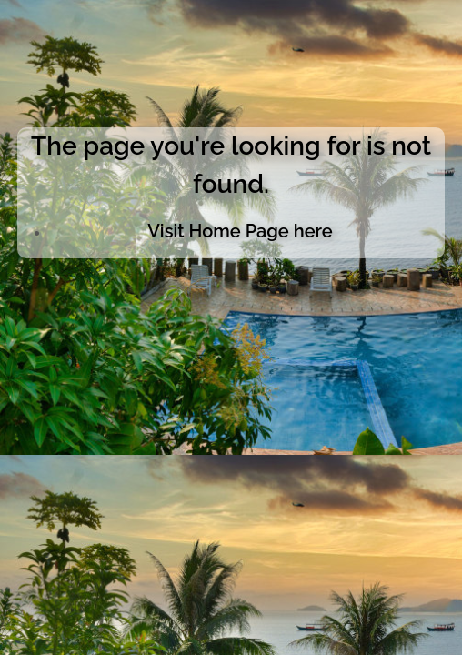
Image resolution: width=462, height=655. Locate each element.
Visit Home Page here (240, 231)
